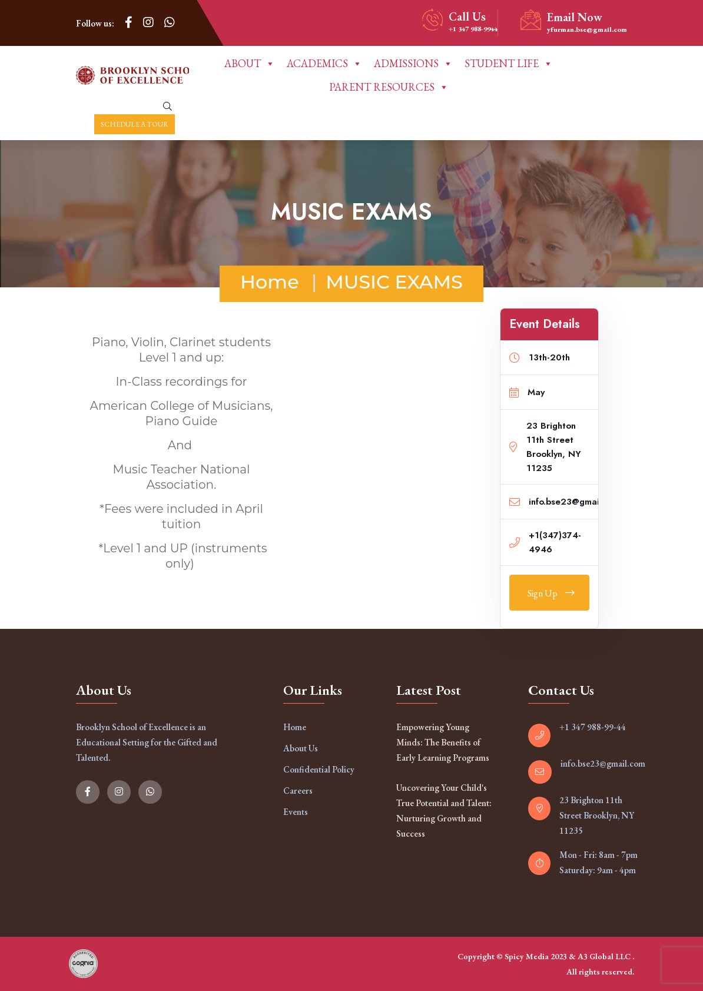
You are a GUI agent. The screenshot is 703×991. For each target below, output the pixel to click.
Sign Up (551, 593)
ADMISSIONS (413, 63)
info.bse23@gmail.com (603, 763)
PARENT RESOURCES (389, 87)
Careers (298, 790)
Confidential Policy (318, 769)
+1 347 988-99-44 (592, 727)
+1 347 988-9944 (473, 29)
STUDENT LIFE (509, 63)
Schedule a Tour (134, 124)
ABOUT (249, 63)
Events (295, 811)
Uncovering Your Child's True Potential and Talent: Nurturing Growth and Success (444, 810)
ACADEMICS (324, 63)
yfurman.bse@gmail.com (587, 29)
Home (269, 281)
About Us (300, 748)
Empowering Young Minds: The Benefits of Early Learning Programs (442, 742)
